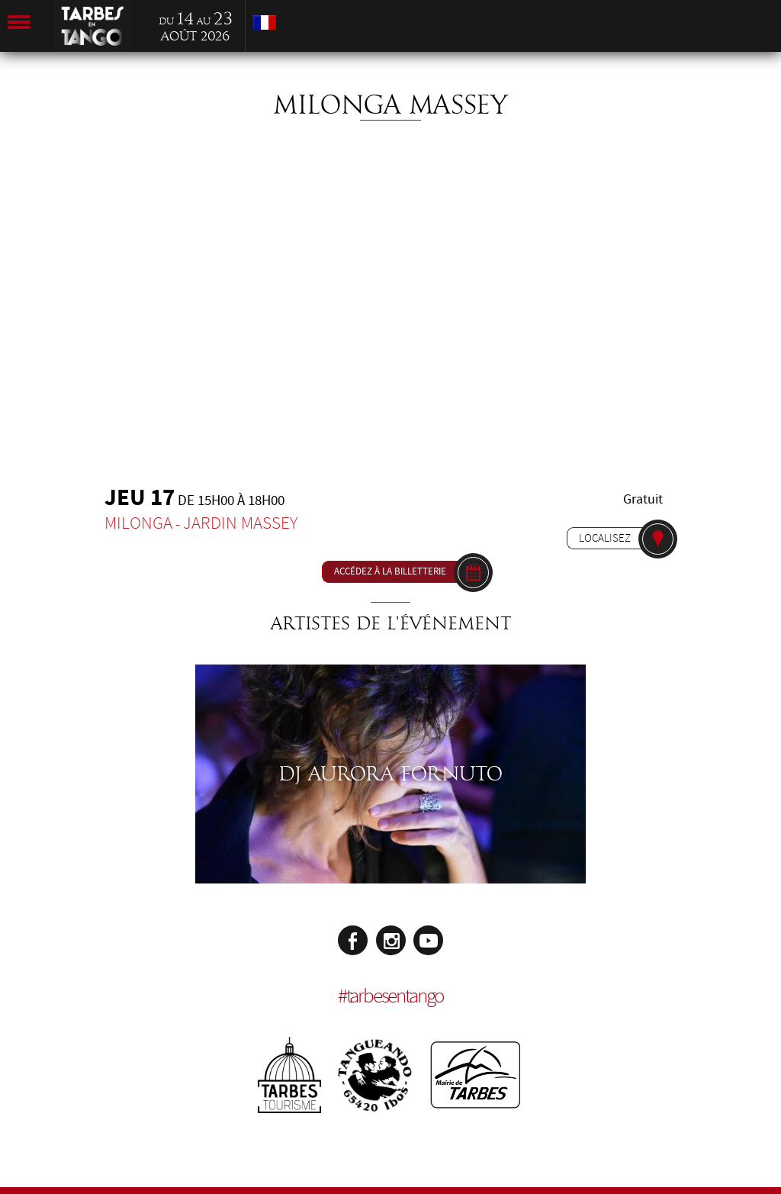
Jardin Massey (240, 523)
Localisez (605, 538)
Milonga (138, 523)
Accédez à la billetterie (390, 571)
